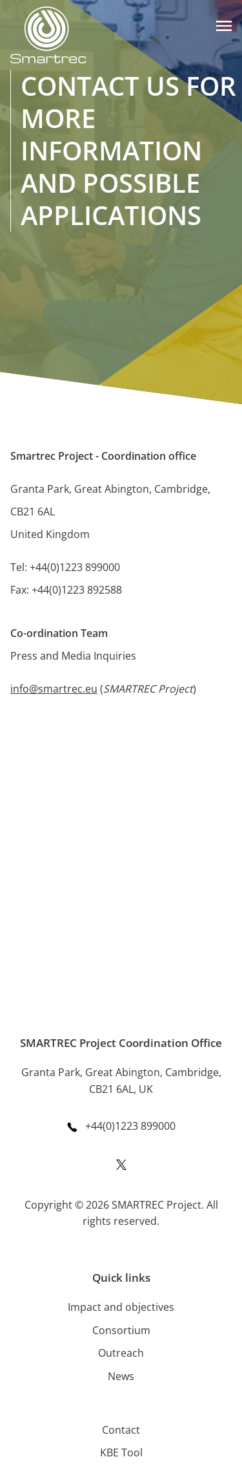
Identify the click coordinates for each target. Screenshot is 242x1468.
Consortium (121, 1330)
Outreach (121, 1353)
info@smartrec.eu (53, 689)
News (121, 1376)
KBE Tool (121, 1452)
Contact (121, 1430)
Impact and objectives (121, 1307)
